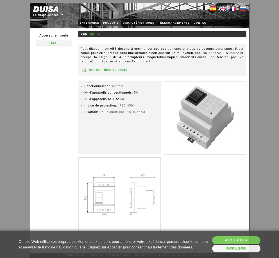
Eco (54, 42)
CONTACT (201, 22)
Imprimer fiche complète (108, 69)
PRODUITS (111, 22)
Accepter (236, 240)
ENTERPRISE (89, 22)
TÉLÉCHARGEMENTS (174, 22)
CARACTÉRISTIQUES (138, 22)
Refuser (236, 248)
